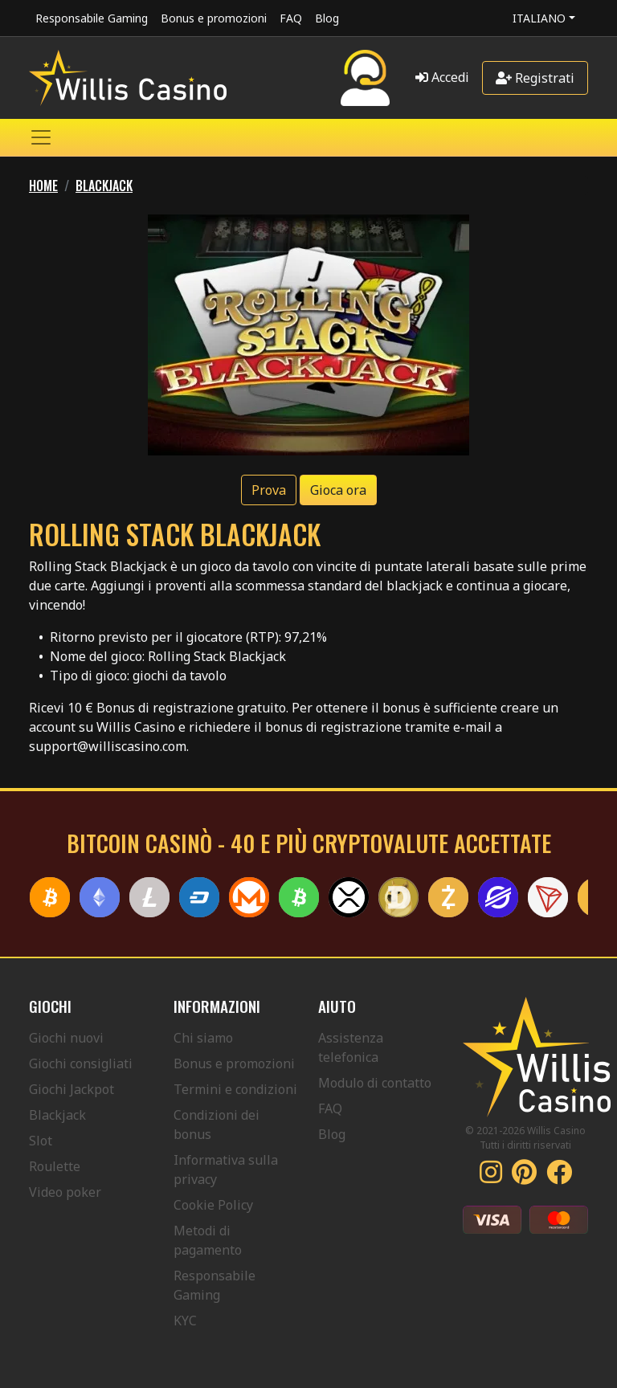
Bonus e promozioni (214, 18)
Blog (327, 18)
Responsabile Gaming (91, 18)
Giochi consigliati (81, 1063)
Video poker (65, 1192)
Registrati (535, 78)
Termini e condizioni (235, 1089)
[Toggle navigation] (41, 137)
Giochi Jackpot (71, 1089)
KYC (185, 1320)
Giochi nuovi (66, 1038)
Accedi (442, 77)
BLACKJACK (104, 185)
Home (43, 185)
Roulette (54, 1166)
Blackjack (57, 1115)
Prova (268, 490)
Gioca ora (338, 490)
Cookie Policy (213, 1205)
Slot (40, 1140)
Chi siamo (203, 1038)
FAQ (291, 18)
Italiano (539, 18)
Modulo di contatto (374, 1083)
